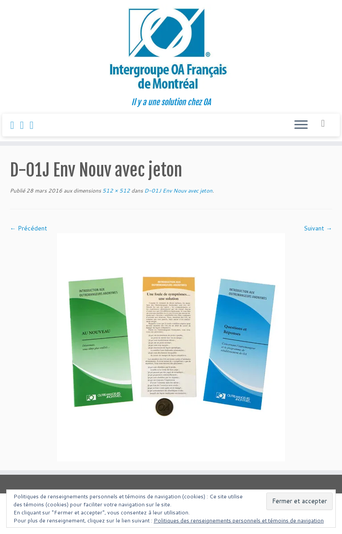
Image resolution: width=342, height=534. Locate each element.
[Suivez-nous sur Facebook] (15, 124)
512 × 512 (115, 190)
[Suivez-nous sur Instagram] (25, 124)
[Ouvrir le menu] (301, 125)
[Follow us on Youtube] (35, 124)
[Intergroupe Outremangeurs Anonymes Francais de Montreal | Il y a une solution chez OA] (171, 48)
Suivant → (318, 228)
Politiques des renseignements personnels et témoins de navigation (239, 520)
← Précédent (28, 228)
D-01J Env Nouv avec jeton (177, 190)
